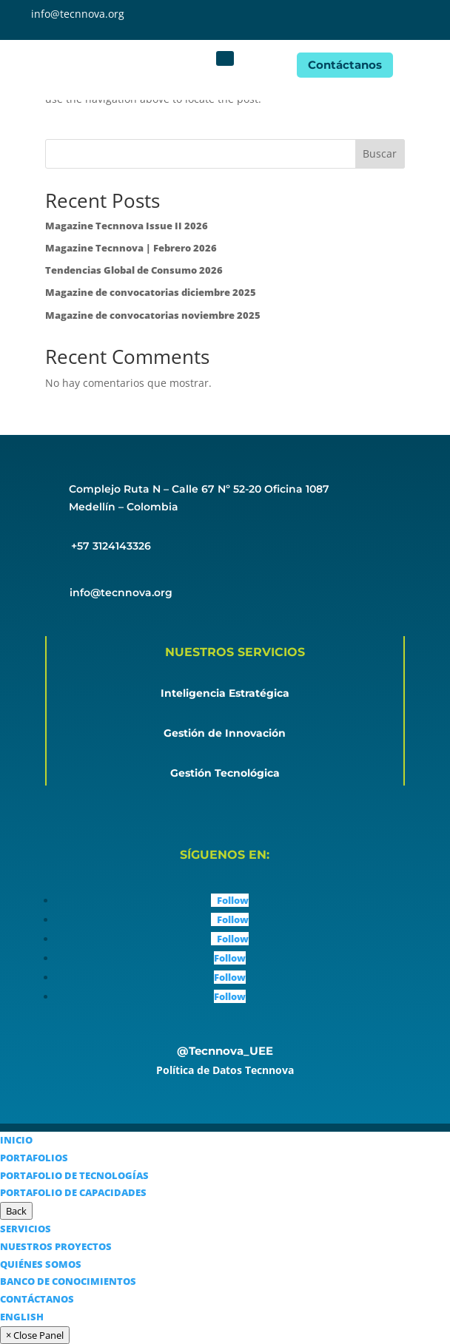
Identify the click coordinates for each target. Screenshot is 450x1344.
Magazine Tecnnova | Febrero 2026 (131, 247)
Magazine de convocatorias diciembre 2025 (150, 292)
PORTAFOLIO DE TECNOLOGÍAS (74, 1175)
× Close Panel (35, 1335)
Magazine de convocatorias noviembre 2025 (153, 315)
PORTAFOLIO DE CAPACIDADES (73, 1192)
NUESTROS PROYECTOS (56, 1246)
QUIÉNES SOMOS (40, 1264)
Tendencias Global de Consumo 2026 (134, 270)
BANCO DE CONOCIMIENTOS (68, 1281)
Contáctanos (345, 65)
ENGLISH (22, 1316)
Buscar (380, 153)
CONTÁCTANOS (37, 1299)
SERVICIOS (25, 1228)
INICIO (16, 1140)
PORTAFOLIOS (34, 1157)
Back (16, 1211)
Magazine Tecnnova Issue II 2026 (126, 225)
